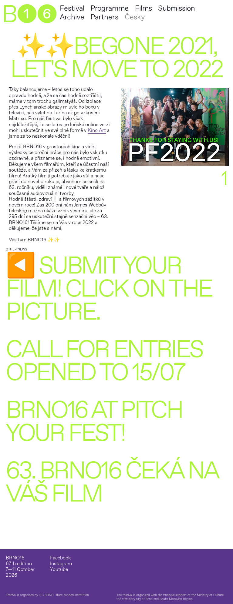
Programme (109, 8)
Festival (72, 8)
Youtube (59, 569)
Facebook (60, 558)
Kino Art (97, 130)
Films (143, 8)
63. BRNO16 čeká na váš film (112, 482)
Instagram (61, 564)
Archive (72, 17)
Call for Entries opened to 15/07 (104, 361)
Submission (176, 8)
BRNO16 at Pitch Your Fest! (94, 421)
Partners (104, 17)
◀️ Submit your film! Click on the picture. (108, 289)
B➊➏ (29, 14)
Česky (135, 17)
